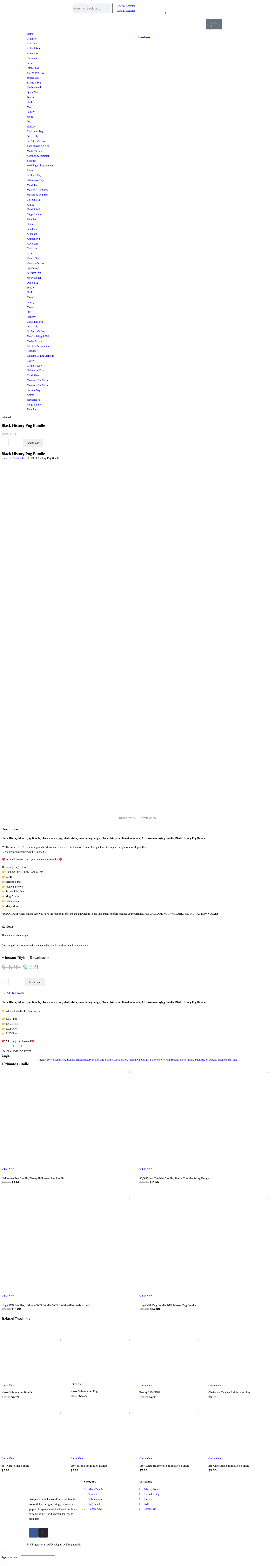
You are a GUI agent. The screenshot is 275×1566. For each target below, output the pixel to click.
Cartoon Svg (33, 199)
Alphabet (32, 43)
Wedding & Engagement (40, 165)
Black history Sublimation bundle (198, 1059)
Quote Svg (32, 92)
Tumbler (31, 219)
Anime (30, 204)
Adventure (32, 53)
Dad (29, 121)
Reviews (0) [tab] (148, 818)
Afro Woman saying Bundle (59, 1059)
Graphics (32, 38)
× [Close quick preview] (2, 1562)
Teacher (31, 97)
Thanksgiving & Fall (38, 146)
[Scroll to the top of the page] (2, 1552)
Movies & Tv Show (37, 190)
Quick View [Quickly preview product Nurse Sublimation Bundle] (8, 1385)
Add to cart (33, 443)
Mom (30, 116)
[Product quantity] (5, 442)
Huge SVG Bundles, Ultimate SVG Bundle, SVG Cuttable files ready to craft (46, 1305)
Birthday (31, 160)
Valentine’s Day (35, 72)
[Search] (112, 8)
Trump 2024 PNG (149, 1392)
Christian (32, 58)
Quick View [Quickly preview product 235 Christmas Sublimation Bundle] (214, 1458)
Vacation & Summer (38, 155)
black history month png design (131, 1059)
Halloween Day (35, 180)
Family (31, 111)
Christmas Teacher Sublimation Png (229, 1392)
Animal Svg (33, 48)
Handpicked (33, 209)
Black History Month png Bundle (94, 1059)
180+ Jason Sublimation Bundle (88, 1465)
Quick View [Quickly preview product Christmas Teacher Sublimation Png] (214, 1385)
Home (30, 33)
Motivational (34, 87)
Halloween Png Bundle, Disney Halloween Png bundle (33, 1178)
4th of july (32, 136)
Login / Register (126, 5)
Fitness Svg (33, 67)
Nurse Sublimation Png (83, 1391)
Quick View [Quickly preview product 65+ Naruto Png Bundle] (8, 1458)
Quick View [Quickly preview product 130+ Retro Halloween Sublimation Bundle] (145, 1458)
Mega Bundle (34, 214)
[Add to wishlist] (129, 1071)
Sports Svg (33, 77)
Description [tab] (127, 818)
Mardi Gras (33, 185)
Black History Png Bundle (164, 1059)
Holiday (31, 126)
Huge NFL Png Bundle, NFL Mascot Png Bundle (167, 1305)
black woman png (227, 1059)
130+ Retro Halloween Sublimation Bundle (164, 1465)
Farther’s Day (34, 175)
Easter (30, 170)
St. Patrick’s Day (36, 141)
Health (30, 102)
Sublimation (19, 458)
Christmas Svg (35, 131)
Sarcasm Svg (34, 82)
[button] (7, 1048)
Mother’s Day (34, 151)
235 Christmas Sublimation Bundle (228, 1465)
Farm (30, 63)
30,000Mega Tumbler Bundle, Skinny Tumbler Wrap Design (174, 1178)
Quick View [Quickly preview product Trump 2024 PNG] (145, 1385)
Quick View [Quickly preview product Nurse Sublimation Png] (77, 1384)
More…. (31, 107)
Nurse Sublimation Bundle (17, 1392)
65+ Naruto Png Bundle (15, 1465)
